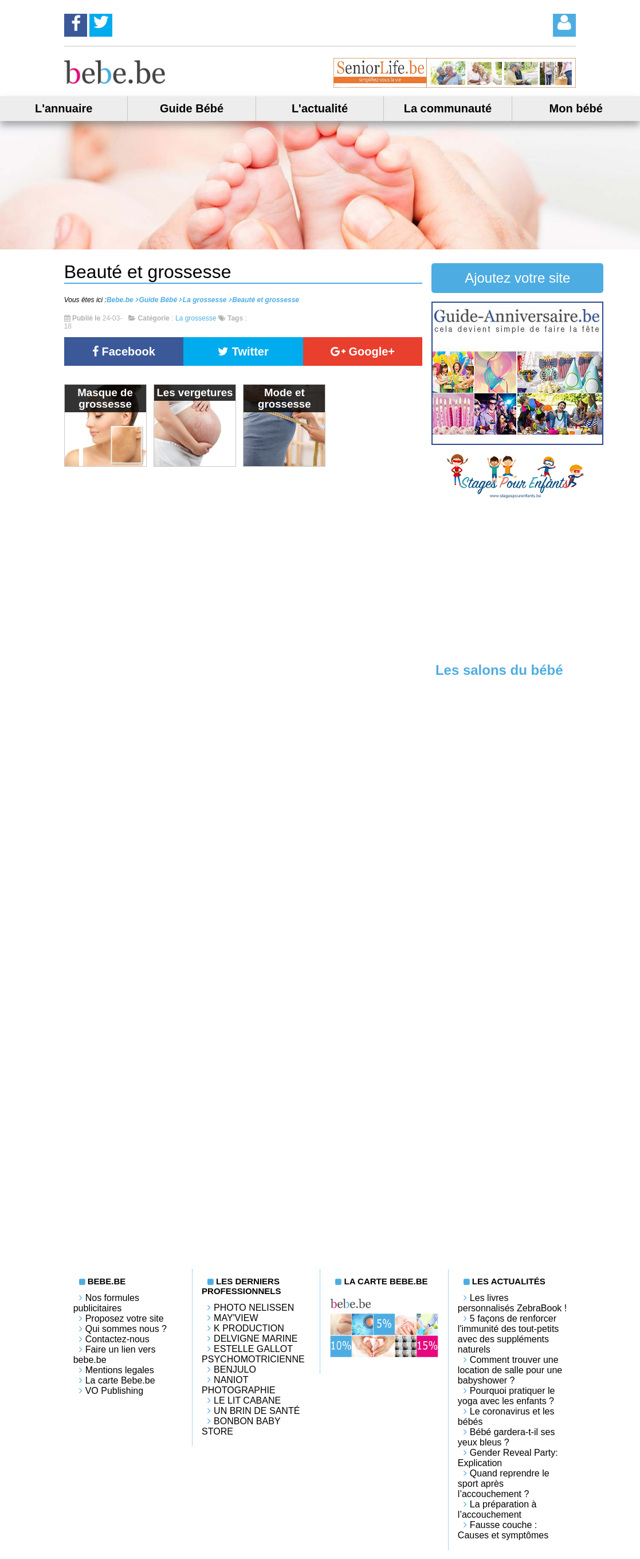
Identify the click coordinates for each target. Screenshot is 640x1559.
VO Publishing (114, 1391)
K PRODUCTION (249, 1328)
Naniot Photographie (239, 1385)
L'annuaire (63, 108)
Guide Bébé (191, 108)
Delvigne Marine (255, 1338)
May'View (236, 1318)
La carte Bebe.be (120, 1380)
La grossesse (195, 318)
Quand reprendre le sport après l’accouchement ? (503, 1483)
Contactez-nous (117, 1339)
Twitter (243, 351)
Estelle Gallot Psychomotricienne (253, 1354)
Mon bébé (576, 108)
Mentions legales (119, 1370)
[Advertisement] (517, 579)
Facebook (123, 351)
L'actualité (320, 108)
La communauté (448, 108)
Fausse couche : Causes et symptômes (503, 1530)
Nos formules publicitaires (106, 1303)
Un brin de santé (257, 1411)
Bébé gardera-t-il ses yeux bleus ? (506, 1437)
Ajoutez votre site (517, 278)
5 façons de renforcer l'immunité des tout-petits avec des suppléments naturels (508, 1334)
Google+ (363, 351)
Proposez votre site (124, 1318)
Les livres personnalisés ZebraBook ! (512, 1303)
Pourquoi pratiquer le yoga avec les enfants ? (506, 1396)
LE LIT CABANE (247, 1400)
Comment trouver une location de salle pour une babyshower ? (510, 1370)
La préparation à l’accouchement (497, 1509)
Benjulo (235, 1369)
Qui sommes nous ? (126, 1329)
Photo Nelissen (254, 1307)
